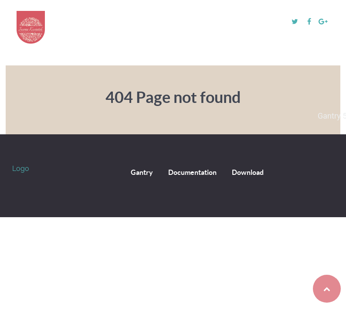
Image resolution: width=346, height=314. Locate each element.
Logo (20, 168)
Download (248, 172)
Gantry (142, 172)
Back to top (309, 289)
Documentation (192, 172)
